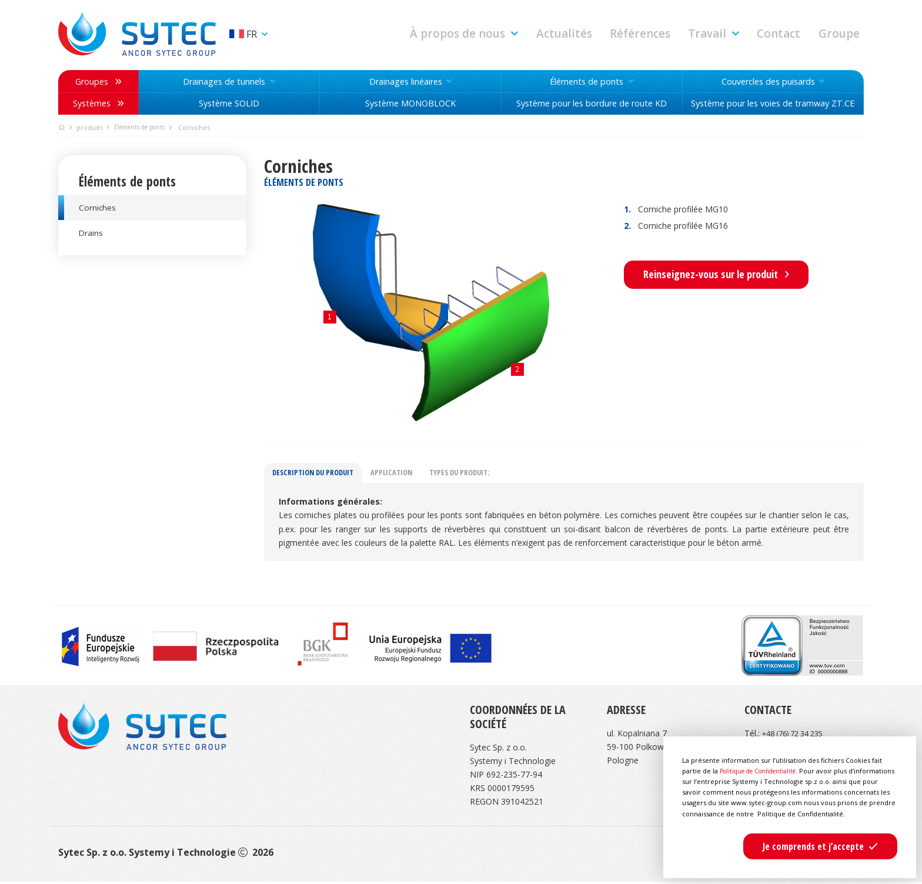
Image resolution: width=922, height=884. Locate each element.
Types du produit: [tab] (477, 474)
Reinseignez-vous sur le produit (716, 274)
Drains (92, 237)
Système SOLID (229, 103)
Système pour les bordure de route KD (591, 103)
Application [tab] (403, 474)
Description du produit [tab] (317, 474)
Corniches (98, 209)
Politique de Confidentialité (763, 760)
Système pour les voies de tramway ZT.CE (772, 103)
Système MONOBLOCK (410, 103)
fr (245, 34)
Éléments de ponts (144, 127)
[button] (519, 34)
